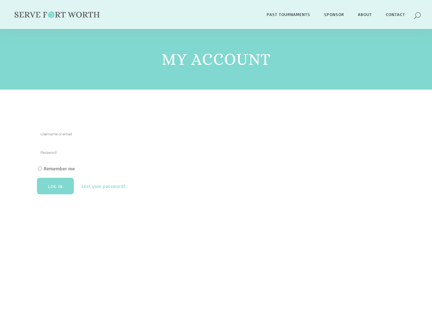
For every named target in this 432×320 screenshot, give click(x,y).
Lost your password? (103, 186)
